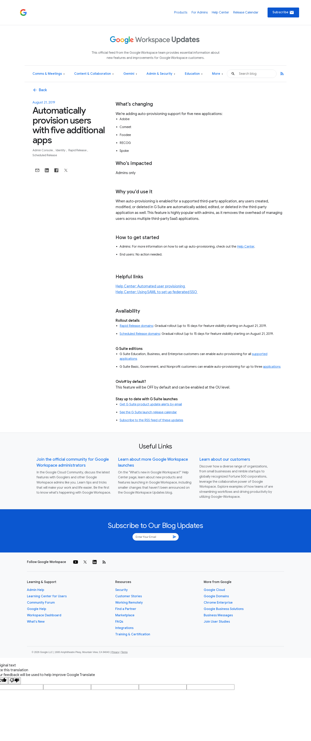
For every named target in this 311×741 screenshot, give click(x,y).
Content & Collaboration (94, 74)
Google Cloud (214, 590)
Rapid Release (77, 150)
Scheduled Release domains (140, 334)
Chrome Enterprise (218, 603)
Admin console (43, 150)
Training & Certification (132, 634)
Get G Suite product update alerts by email (151, 404)
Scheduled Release (45, 155)
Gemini (130, 74)
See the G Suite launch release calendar (148, 412)
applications (272, 367)
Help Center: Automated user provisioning (151, 286)
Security (121, 590)
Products (180, 12)
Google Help (36, 609)
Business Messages (218, 615)
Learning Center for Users (47, 596)
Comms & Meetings (49, 74)
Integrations (124, 628)
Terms (124, 652)
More (217, 74)
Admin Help (35, 590)
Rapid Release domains (136, 326)
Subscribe (283, 12)
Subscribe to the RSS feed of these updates (151, 420)
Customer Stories (128, 596)
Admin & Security (161, 74)
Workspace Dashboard (44, 615)
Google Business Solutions (224, 609)
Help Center (220, 12)
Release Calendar (245, 12)
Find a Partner (125, 609)
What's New (36, 622)
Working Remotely (129, 603)
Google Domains (216, 596)
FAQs (119, 622)
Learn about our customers (224, 459)
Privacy (115, 652)
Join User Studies (217, 622)
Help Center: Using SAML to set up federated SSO (157, 292)
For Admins (199, 12)
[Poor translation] (14, 680)
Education (194, 74)
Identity (61, 150)
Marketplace (124, 615)
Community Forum (41, 603)
